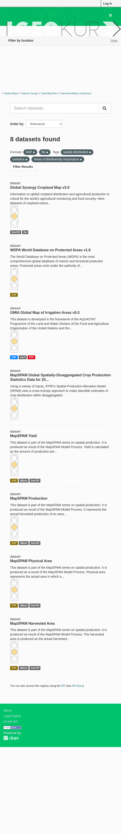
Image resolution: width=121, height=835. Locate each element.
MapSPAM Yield (23, 436)
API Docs (77, 685)
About (7, 710)
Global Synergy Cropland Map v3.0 (39, 187)
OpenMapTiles (49, 93)
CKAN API (10, 721)
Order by (16, 124)
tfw (25, 232)
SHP (13, 357)
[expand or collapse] (110, 15)
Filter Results (23, 166)
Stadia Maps (11, 93)
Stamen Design (29, 93)
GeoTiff (15, 232)
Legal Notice (12, 716)
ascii (22, 357)
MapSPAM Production (28, 498)
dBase (23, 480)
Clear (114, 40)
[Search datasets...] (54, 108)
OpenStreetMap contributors (75, 93)
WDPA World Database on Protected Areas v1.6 (50, 250)
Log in (107, 3)
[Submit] (105, 108)
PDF (31, 357)
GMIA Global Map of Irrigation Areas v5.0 (44, 312)
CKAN (11, 738)
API (63, 685)
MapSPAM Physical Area (31, 561)
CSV (13, 294)
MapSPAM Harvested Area (32, 623)
